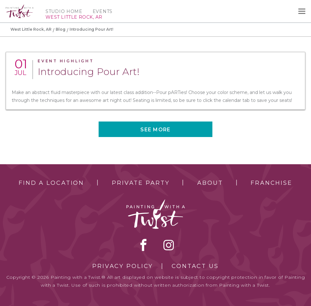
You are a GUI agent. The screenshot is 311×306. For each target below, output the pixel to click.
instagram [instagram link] (168, 245)
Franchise (271, 182)
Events (103, 11)
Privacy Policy (122, 266)
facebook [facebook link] (143, 245)
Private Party (140, 182)
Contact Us (195, 266)
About (210, 182)
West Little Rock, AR (31, 29)
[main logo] (20, 7)
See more (155, 130)
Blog (60, 29)
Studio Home (64, 11)
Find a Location (51, 182)
